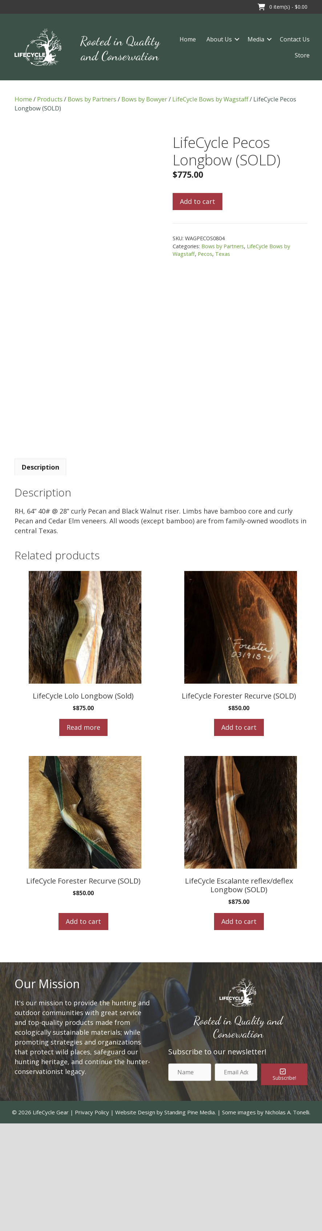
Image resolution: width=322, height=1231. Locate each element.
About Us (219, 39)
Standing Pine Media (189, 1219)
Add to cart (197, 201)
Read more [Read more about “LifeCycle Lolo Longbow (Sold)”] (83, 834)
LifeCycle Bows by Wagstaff (210, 99)
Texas (222, 253)
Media (255, 39)
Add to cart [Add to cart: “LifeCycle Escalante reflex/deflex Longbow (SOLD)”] (239, 1028)
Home (188, 39)
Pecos (205, 253)
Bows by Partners (92, 99)
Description (40, 574)
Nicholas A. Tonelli (287, 1219)
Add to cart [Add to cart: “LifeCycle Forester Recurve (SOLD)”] (239, 834)
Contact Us (295, 39)
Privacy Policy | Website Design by (119, 1219)
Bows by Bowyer (144, 99)
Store (302, 55)
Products (50, 99)
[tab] (40, 574)
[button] (11, 7)
